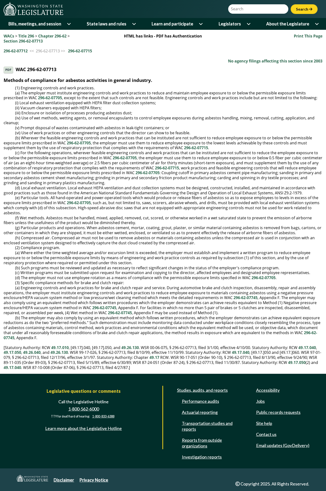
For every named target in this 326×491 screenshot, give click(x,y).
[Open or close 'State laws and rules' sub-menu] (134, 24)
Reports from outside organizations (202, 442)
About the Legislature (287, 23)
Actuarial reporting (200, 412)
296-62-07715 (80, 51)
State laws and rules (106, 23)
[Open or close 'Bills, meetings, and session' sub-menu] (69, 24)
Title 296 (26, 36)
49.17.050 (12, 352)
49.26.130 (130, 347)
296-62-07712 (16, 51)
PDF (8, 70)
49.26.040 (32, 352)
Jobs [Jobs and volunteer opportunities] (260, 401)
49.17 (154, 357)
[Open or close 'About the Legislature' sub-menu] (317, 24)
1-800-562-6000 (83, 408)
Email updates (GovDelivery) (282, 445)
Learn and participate (172, 23)
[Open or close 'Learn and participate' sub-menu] (201, 24)
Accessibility (268, 390)
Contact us (266, 434)
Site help (264, 423)
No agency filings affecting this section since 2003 (275, 61)
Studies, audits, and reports (202, 390)
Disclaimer (64, 480)
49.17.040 (307, 347)
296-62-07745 (246, 297)
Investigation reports (202, 457)
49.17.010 (60, 347)
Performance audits (200, 401)
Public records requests (278, 412)
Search (304, 9)
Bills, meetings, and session (34, 23)
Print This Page (308, 36)
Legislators (230, 23)
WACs (9, 36)
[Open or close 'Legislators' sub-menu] (249, 24)
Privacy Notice (94, 480)
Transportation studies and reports (207, 426)
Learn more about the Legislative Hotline (83, 428)
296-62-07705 (50, 97)
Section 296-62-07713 (23, 41)
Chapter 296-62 (52, 36)
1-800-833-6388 (103, 416)
